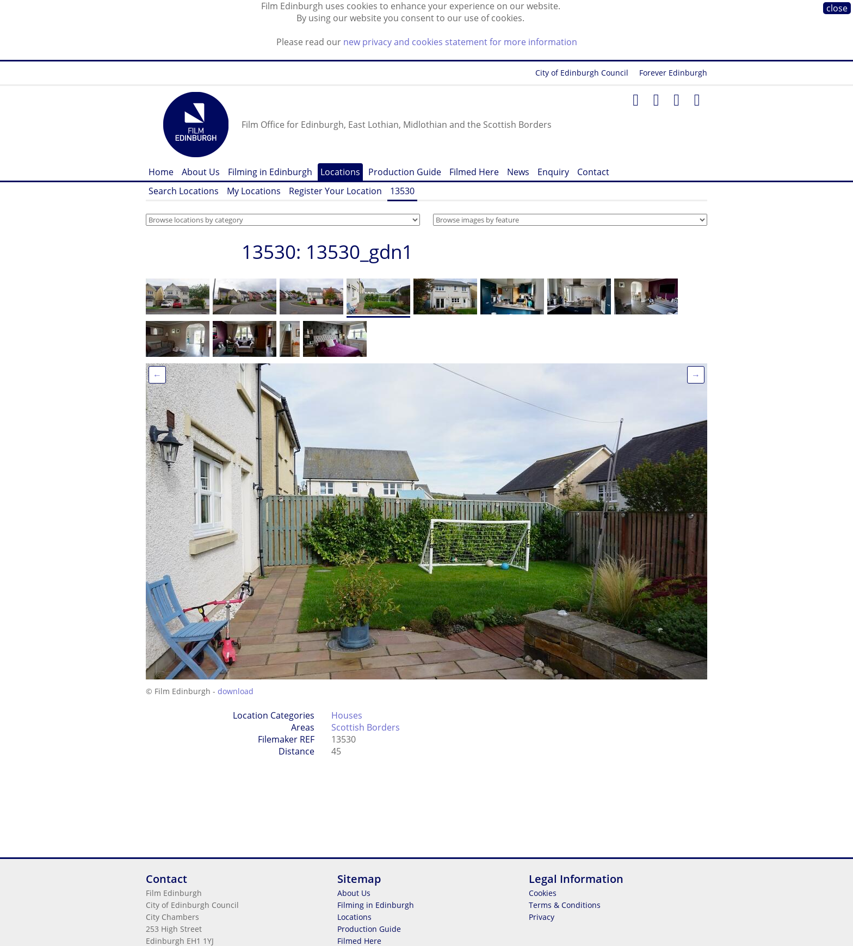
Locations (340, 172)
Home (161, 172)
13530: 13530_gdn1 (327, 251)
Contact (593, 172)
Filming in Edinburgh (270, 172)
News (518, 172)
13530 (402, 191)
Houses (346, 715)
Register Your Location (335, 191)
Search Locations (184, 191)
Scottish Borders (365, 727)
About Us (201, 172)
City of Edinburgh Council (581, 72)
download (236, 691)
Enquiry (553, 172)
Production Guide (404, 172)
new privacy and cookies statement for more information (460, 42)
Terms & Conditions (565, 905)
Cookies (543, 893)
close (837, 8)
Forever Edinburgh (673, 72)
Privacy (541, 917)
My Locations (254, 191)
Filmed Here (474, 172)
